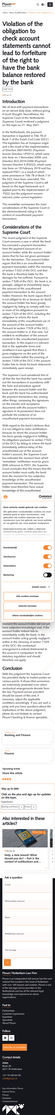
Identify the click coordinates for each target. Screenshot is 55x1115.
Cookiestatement (9, 1101)
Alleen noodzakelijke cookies (27, 615)
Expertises (7, 1016)
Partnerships (8, 1010)
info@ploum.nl (9, 1078)
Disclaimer (6, 1098)
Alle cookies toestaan (27, 596)
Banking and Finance (10, 806)
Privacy (5, 1095)
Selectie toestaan (27, 606)
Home (5, 12)
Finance (28, 806)
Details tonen (39, 587)
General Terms (8, 1091)
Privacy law (37, 832)
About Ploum (9, 1023)
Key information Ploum (12, 1088)
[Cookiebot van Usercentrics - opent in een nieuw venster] (39, 497)
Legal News (7, 89)
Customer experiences (13, 1013)
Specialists (7, 1020)
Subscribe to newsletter (14, 1047)
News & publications (18, 12)
